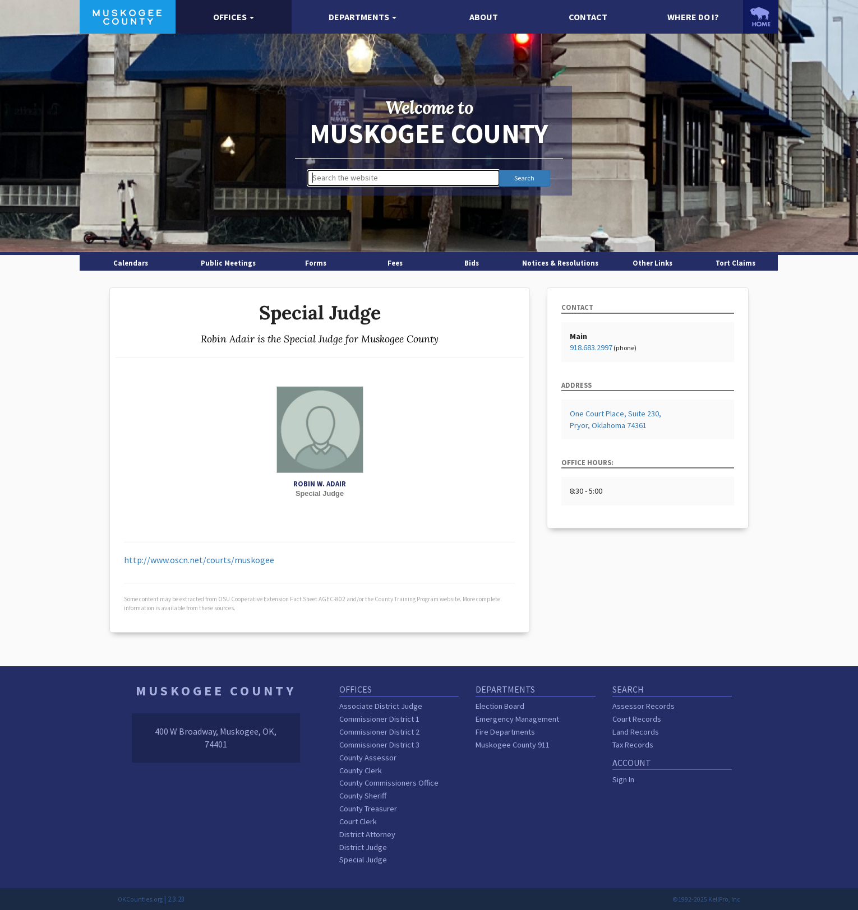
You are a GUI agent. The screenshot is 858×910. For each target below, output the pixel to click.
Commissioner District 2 (379, 732)
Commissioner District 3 (379, 745)
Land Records (635, 732)
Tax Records (632, 745)
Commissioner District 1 (379, 719)
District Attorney (367, 834)
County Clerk (360, 770)
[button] (233, 17)
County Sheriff (362, 796)
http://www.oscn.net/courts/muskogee (199, 559)
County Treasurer (368, 809)
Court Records (636, 719)
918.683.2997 (591, 347)
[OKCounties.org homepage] (760, 17)
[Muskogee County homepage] (128, 15)
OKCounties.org (140, 899)
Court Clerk (358, 821)
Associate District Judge (380, 706)
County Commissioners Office (389, 783)
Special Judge (363, 860)
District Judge (363, 847)
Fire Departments (505, 732)
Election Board (500, 706)
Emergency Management (517, 719)
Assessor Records (643, 706)
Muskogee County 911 (513, 745)
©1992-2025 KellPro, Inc (706, 899)
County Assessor (367, 758)
